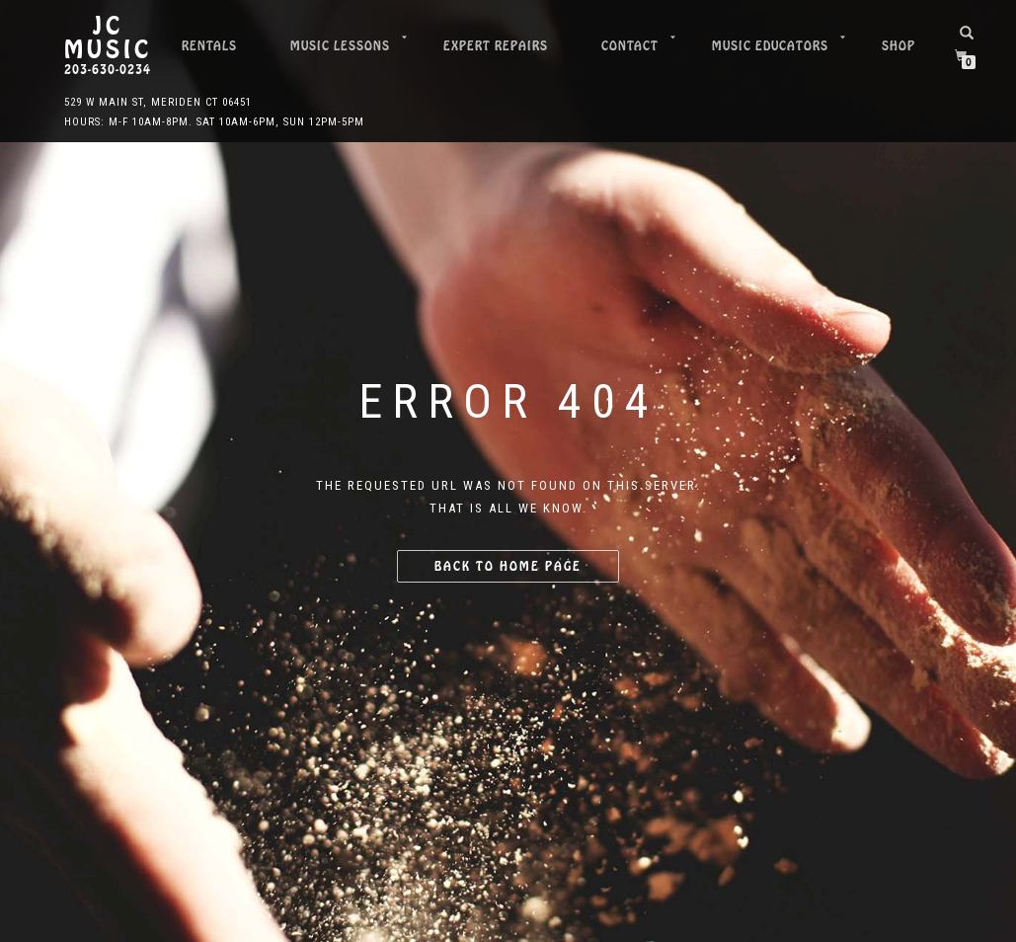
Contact (630, 46)
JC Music (108, 38)
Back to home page (508, 566)
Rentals (209, 46)
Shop (898, 46)
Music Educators (770, 46)
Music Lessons (340, 46)
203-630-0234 (107, 70)
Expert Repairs (495, 46)
